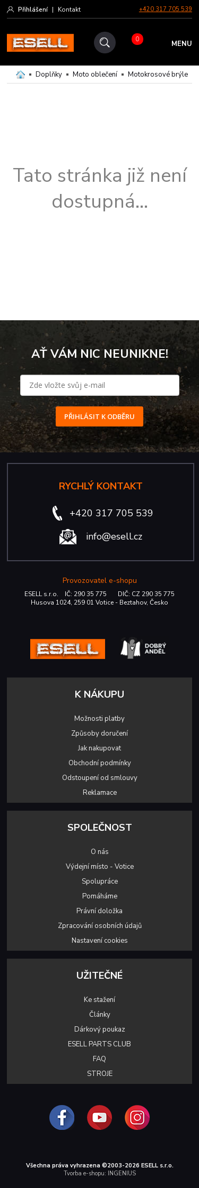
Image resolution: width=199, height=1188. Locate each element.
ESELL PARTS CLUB (99, 1044)
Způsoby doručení (99, 733)
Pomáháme (99, 896)
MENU (181, 44)
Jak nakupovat (99, 748)
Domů (20, 74)
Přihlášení (33, 9)
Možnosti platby (99, 718)
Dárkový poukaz (99, 1029)
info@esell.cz (114, 536)
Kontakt (69, 9)
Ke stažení (99, 1000)
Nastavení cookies (100, 940)
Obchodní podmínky (99, 763)
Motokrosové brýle (158, 74)
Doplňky (49, 74)
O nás (100, 852)
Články (99, 1014)
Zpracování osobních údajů (100, 926)
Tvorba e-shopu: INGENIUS (100, 1173)
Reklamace (100, 792)
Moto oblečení (95, 74)
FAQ (99, 1059)
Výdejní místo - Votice (100, 866)
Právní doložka (99, 911)
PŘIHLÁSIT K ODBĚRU (99, 416)
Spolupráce (100, 881)
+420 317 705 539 (165, 9)
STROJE (100, 1074)
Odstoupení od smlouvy (99, 778)
